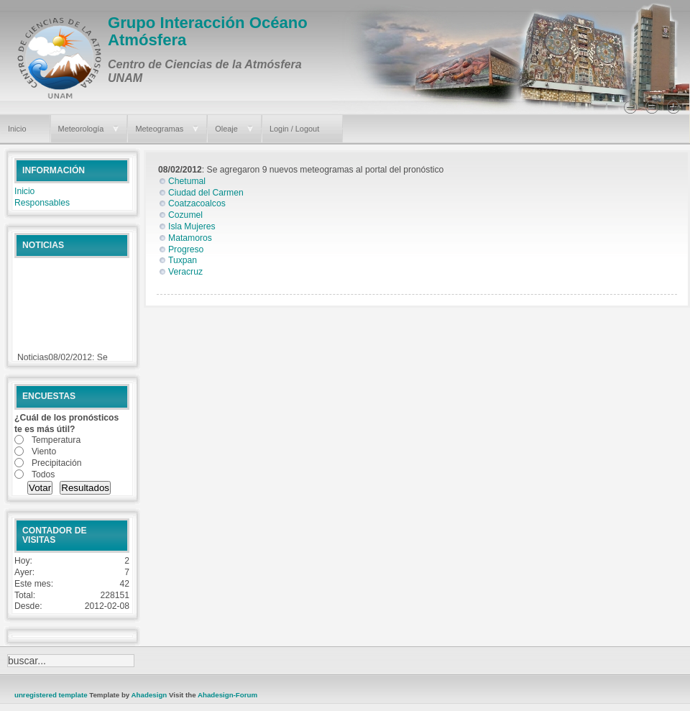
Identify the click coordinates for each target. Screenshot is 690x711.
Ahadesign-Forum (227, 695)
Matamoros (190, 238)
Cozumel (185, 215)
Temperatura (56, 440)
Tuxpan (182, 260)
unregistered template (51, 695)
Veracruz (185, 272)
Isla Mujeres (192, 226)
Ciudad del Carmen (206, 193)
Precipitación (57, 463)
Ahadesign (150, 695)
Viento (44, 451)
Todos (43, 474)
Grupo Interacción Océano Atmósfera (208, 31)
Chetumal (187, 181)
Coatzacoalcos (197, 203)
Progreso (185, 249)
